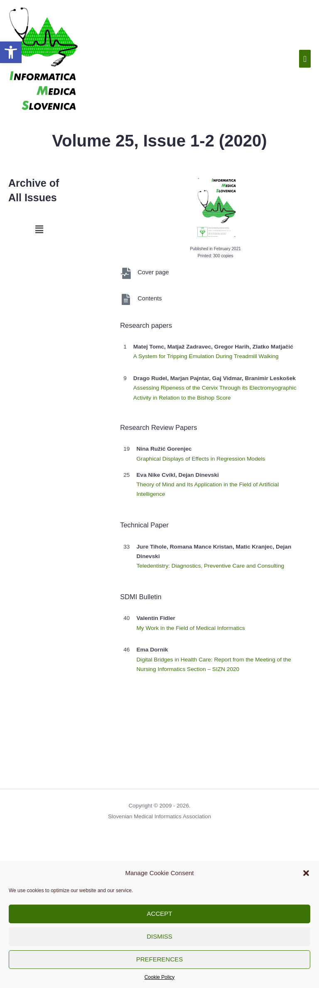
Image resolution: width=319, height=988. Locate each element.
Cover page (153, 272)
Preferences (159, 959)
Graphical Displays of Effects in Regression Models (200, 459)
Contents (149, 298)
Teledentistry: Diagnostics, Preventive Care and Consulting (210, 566)
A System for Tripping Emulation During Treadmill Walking (206, 356)
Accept (159, 913)
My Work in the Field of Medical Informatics (190, 628)
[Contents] (125, 299)
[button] (11, 52)
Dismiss (159, 936)
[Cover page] (125, 273)
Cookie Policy (160, 977)
